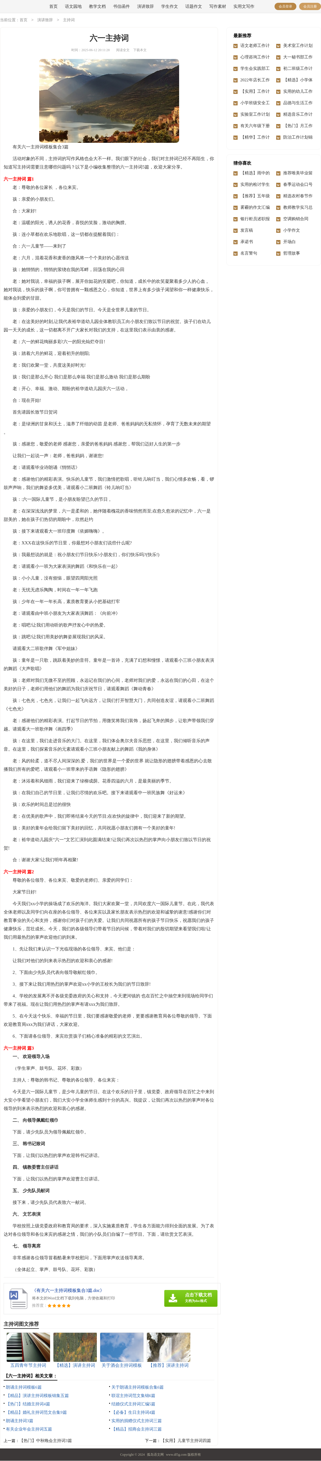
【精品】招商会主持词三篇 (136, 1429)
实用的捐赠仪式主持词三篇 (136, 1421)
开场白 (289, 242)
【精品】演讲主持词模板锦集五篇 (37, 1396)
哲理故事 (291, 253)
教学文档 (97, 6)
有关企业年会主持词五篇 (29, 1429)
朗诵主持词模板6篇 (24, 1387)
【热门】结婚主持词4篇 (28, 1404)
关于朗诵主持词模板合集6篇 (137, 1387)
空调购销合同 (295, 219)
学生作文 (169, 6)
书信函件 (121, 6)
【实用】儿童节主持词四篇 (186, 1441)
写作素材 (217, 6)
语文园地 (73, 6)
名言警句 (248, 253)
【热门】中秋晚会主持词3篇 (45, 1441)
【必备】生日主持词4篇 (133, 1412)
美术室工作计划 (298, 46)
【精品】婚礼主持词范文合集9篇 (36, 1412)
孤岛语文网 (155, 1455)
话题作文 (193, 6)
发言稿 (246, 230)
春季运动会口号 (298, 184)
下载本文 (140, 50)
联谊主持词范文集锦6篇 (133, 1396)
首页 (53, 6)
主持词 (69, 20)
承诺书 (246, 242)
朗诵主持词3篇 (19, 1421)
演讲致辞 (145, 6)
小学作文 (291, 230)
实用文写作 (243, 6)
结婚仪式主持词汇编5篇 (133, 1404)
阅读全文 (123, 50)
